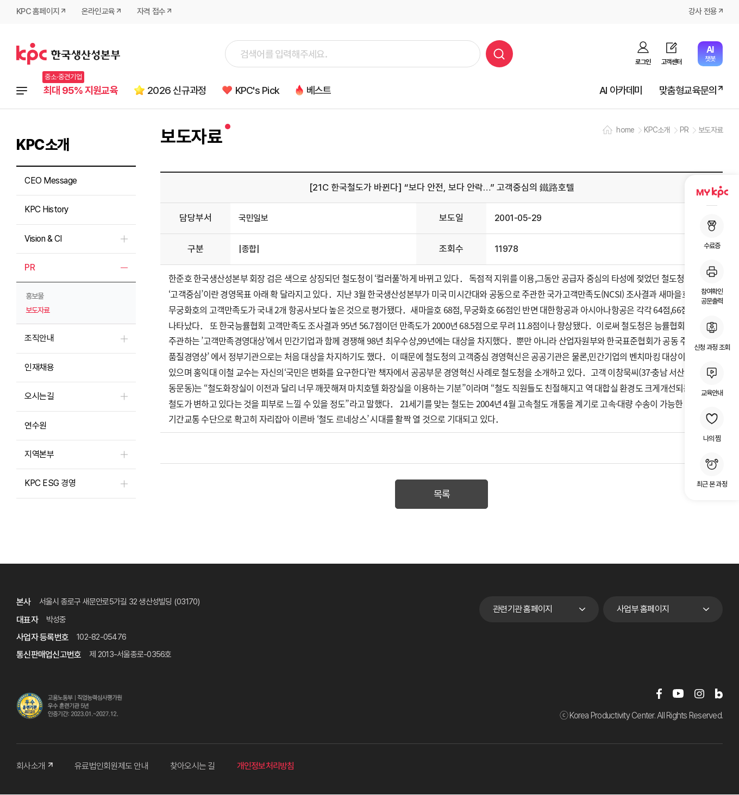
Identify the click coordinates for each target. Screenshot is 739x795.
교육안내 (712, 379)
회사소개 (34, 767)
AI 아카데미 (621, 90)
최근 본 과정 (712, 470)
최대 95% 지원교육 (81, 90)
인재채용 (39, 368)
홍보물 (34, 296)
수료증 (712, 232)
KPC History (46, 210)
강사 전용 (702, 12)
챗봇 (710, 53)
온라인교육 (98, 12)
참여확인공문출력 (712, 282)
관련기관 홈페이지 (522, 610)
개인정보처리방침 (266, 767)
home (625, 130)
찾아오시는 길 (192, 767)
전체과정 (21, 91)
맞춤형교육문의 (688, 90)
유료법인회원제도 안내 (111, 767)
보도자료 (37, 310)
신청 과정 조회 (712, 333)
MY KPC (712, 192)
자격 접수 (151, 12)
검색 (499, 53)
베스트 (322, 90)
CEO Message (50, 181)
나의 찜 (712, 425)
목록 (441, 495)
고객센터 (671, 62)
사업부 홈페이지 (643, 610)
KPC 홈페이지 (37, 12)
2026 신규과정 (178, 90)
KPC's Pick (260, 90)
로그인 (642, 62)
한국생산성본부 (68, 54)
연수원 (35, 425)
